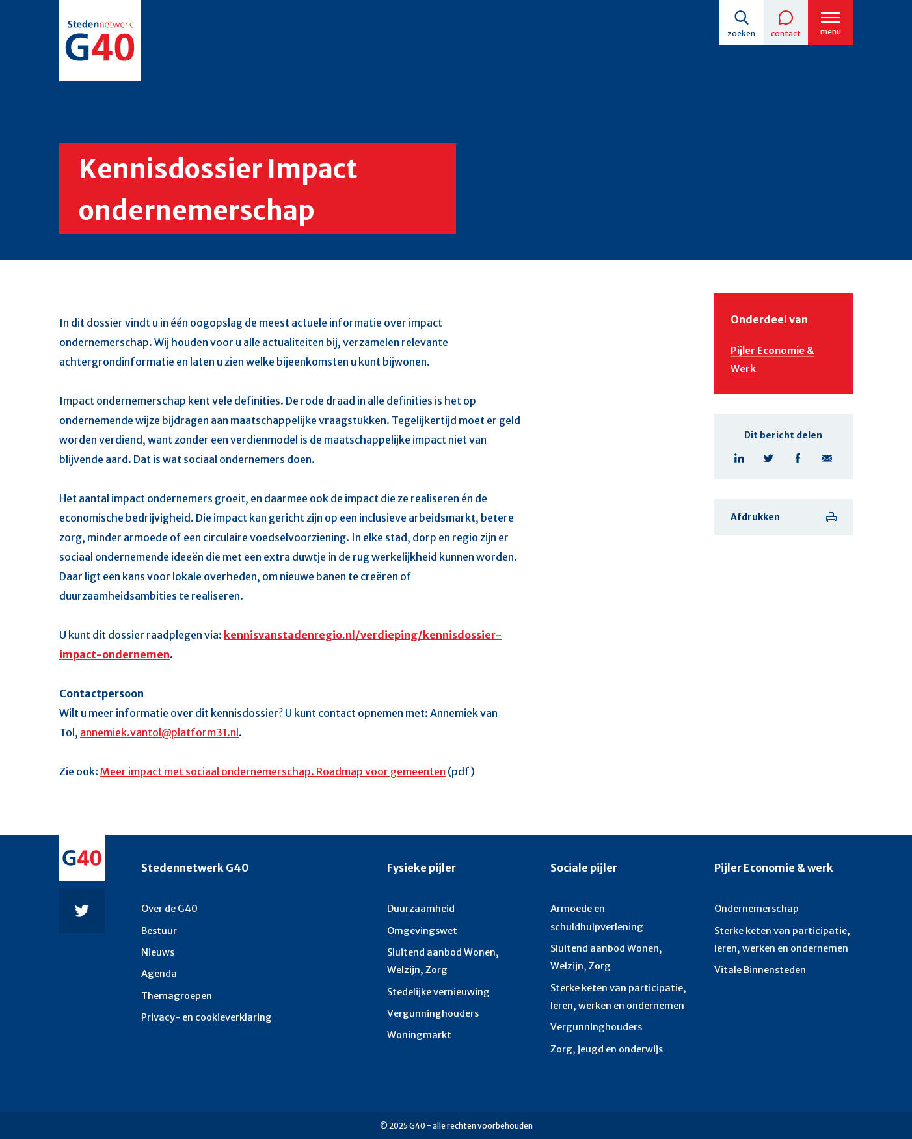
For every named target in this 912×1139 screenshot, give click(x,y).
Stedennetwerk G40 (194, 858)
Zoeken (736, 33)
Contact (783, 33)
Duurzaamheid (419, 906)
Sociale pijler (583, 858)
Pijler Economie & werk (773, 858)
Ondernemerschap (755, 906)
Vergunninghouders (431, 1007)
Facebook (798, 463)
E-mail (827, 463)
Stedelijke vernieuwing (437, 986)
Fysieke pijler (421, 858)
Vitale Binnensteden (759, 965)
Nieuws (156, 948)
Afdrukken (755, 522)
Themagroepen (175, 990)
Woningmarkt (418, 1028)
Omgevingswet (421, 927)
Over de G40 (169, 906)
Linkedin (739, 463)
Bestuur (158, 927)
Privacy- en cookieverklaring (205, 1011)
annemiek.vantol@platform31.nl (159, 738)
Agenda (158, 969)
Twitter (768, 463)
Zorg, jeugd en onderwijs (605, 1041)
